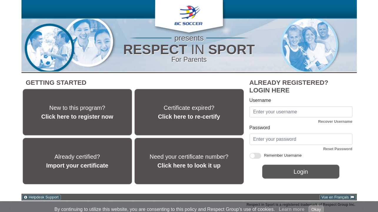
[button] (188, 14)
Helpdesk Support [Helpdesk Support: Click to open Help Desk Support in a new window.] (44, 197)
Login (301, 171)
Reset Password (337, 149)
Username (260, 100)
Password (259, 127)
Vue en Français (335, 197)
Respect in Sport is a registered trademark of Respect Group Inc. (301, 205)
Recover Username (335, 121)
